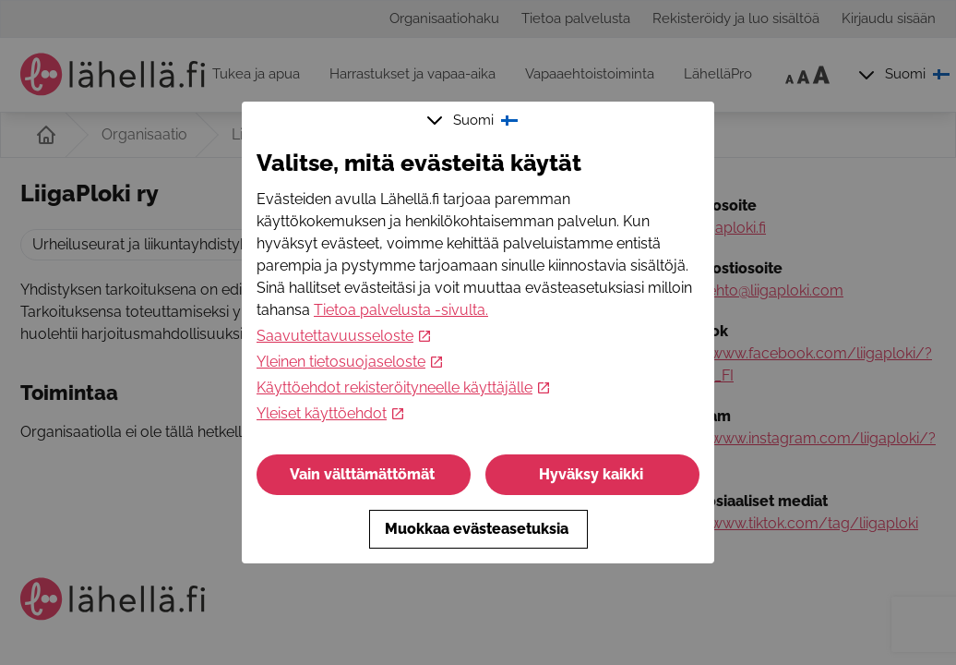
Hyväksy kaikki (593, 474)
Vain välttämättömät (364, 474)
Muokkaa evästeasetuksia (478, 529)
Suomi (474, 120)
